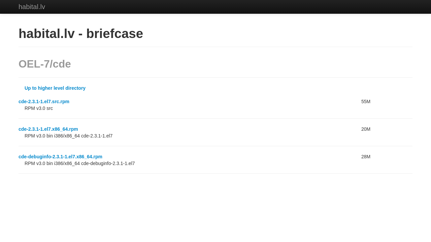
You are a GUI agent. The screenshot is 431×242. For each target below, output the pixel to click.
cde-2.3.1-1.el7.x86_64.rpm (48, 129)
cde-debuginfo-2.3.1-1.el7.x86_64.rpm (60, 156)
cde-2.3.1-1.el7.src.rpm (44, 101)
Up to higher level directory (55, 88)
